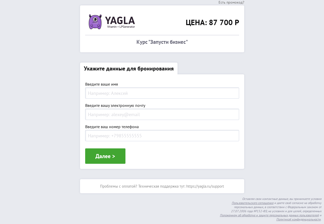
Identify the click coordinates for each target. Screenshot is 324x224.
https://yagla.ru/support (205, 186)
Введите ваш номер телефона (112, 127)
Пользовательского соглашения (252, 203)
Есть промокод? (231, 2)
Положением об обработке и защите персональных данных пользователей (269, 215)
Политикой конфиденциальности (298, 219)
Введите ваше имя (101, 84)
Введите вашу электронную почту (115, 105)
